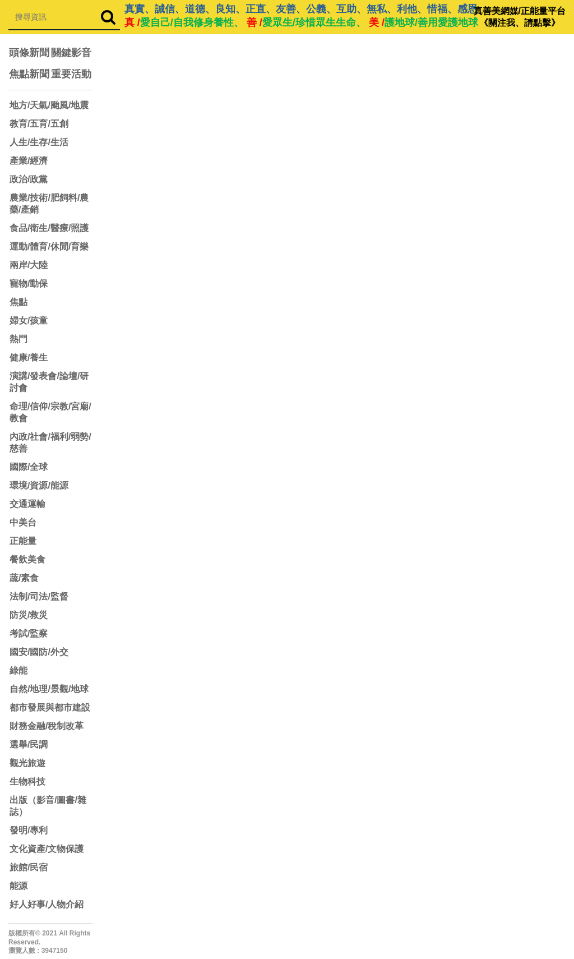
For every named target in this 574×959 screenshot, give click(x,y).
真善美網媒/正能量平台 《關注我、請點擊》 (520, 16)
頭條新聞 (29, 52)
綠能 (18, 670)
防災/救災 (29, 615)
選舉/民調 (29, 744)
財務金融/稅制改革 (47, 726)
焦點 (18, 302)
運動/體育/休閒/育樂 (49, 246)
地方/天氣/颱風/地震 (49, 105)
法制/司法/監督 (39, 596)
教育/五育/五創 (39, 123)
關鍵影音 (71, 52)
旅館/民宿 (29, 867)
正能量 (23, 541)
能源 (18, 886)
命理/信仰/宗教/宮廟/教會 (50, 412)
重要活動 (71, 74)
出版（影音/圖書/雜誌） (48, 806)
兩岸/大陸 (29, 265)
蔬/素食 (24, 578)
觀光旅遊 (27, 763)
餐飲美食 (27, 559)
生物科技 (27, 781)
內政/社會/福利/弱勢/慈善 (50, 442)
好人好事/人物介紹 (47, 904)
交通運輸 (27, 504)
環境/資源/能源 (39, 485)
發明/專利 (29, 830)
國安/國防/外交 (39, 652)
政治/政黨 (29, 179)
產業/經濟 (29, 160)
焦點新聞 (29, 74)
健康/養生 (29, 357)
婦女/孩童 (29, 320)
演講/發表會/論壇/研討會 (49, 382)
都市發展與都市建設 (50, 707)
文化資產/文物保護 (47, 849)
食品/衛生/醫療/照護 (49, 228)
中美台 (23, 522)
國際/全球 (29, 467)
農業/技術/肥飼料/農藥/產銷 (49, 203)
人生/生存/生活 (39, 142)
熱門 (18, 339)
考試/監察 (29, 633)
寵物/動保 (29, 283)
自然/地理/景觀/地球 (49, 689)
